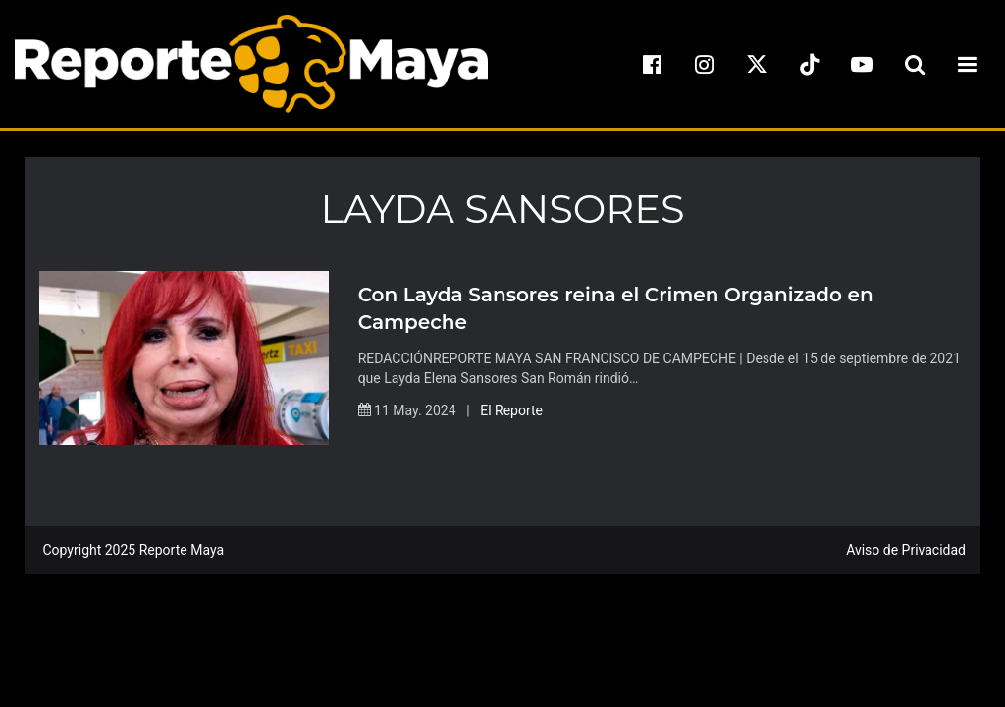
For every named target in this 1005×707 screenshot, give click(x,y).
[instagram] (704, 63)
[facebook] (651, 63)
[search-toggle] (914, 63)
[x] (756, 63)
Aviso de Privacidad (906, 550)
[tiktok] (809, 63)
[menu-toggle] (966, 63)
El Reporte (511, 410)
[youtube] (861, 63)
